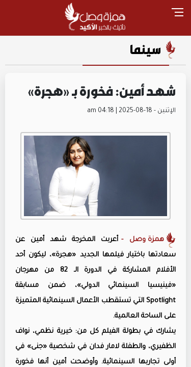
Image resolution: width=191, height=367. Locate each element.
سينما (145, 49)
